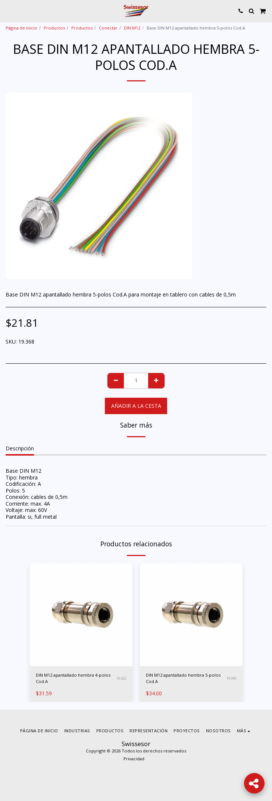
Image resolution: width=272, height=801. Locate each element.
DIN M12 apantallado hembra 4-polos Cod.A (73, 678)
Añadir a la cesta (136, 405)
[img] (81, 615)
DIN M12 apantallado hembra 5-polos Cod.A (183, 678)
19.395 (231, 678)
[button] (8, 10)
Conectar (108, 28)
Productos (54, 28)
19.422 (121, 678)
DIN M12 (132, 28)
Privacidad (134, 758)
